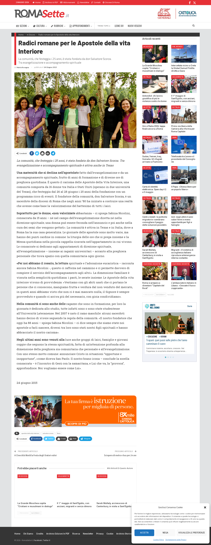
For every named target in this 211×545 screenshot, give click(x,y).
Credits (39, 534)
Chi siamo (28, 534)
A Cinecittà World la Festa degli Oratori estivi (35, 455)
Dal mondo (177, 47)
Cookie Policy (158, 539)
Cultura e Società (151, 264)
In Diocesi (23, 476)
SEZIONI (21, 26)
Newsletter (83, 2)
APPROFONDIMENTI (80, 26)
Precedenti (24, 513)
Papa (174, 138)
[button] (205, 507)
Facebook (38, 540)
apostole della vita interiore (30, 433)
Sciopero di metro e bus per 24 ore (120, 455)
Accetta (144, 532)
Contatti (96, 2)
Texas (58, 433)
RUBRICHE (57, 26)
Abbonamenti (67, 2)
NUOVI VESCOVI (135, 26)
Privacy (99, 534)
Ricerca (76, 534)
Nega (165, 532)
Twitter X (46, 540)
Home (36, 2)
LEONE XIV (119, 26)
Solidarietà (63, 476)
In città (146, 107)
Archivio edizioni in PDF (57, 534)
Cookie (109, 534)
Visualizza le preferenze (191, 532)
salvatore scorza (48, 433)
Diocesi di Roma (111, 2)
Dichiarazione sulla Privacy (175, 539)
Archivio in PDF (50, 2)
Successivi (35, 513)
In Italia (147, 77)
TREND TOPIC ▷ (104, 25)
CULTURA (39, 26)
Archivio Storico (124, 534)
